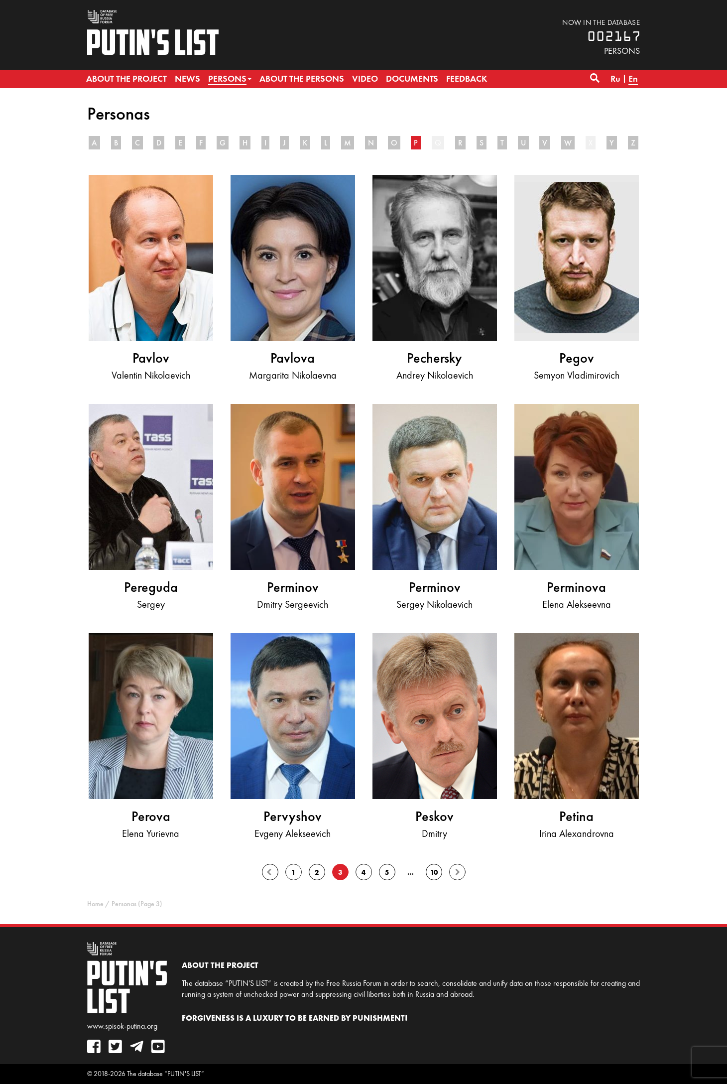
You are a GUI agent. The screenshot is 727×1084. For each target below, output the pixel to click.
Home (95, 904)
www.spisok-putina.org (122, 1026)
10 (434, 872)
